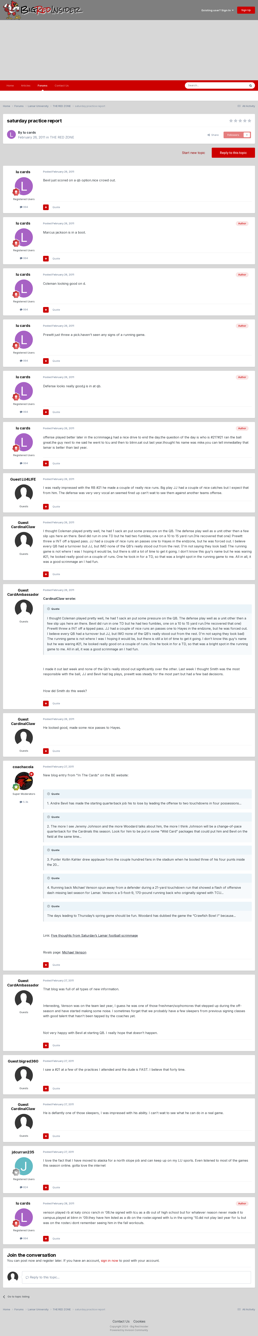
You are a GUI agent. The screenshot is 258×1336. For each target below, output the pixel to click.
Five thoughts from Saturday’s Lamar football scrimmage (94, 935)
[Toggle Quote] (49, 608)
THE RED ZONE (62, 137)
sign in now (109, 1261)
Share (213, 134)
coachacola (23, 767)
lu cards (29, 132)
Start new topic (193, 153)
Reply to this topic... (42, 1277)
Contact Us (62, 85)
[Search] (205, 85)
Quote (56, 207)
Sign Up (246, 10)
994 (24, 206)
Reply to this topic (233, 153)
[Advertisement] (129, 50)
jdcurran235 (23, 1152)
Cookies (139, 1321)
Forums (42, 87)
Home (10, 85)
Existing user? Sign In (218, 10)
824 (24, 1187)
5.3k (24, 801)
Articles (25, 85)
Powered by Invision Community (129, 1330)
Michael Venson (74, 952)
